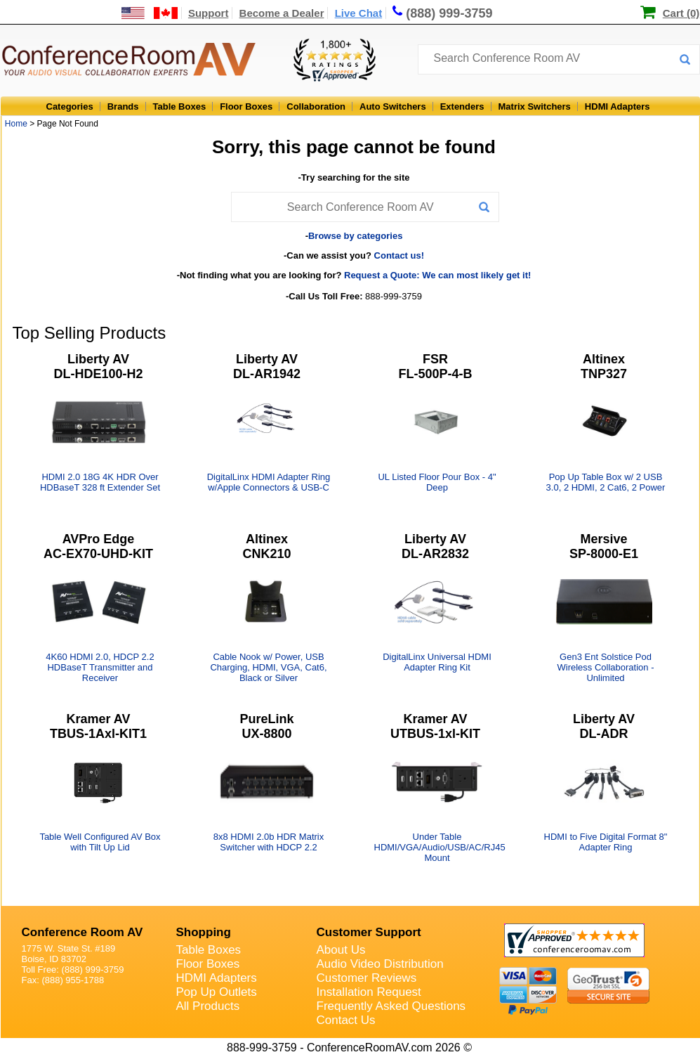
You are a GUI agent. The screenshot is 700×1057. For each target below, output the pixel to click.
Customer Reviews (367, 978)
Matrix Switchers (534, 106)
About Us (341, 950)
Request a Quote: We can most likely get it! (437, 275)
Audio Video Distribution (380, 964)
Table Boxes (179, 106)
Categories (69, 106)
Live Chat (359, 13)
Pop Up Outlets (216, 992)
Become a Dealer (281, 13)
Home (16, 124)
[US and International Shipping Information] (150, 13)
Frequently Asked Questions (391, 1006)
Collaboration (315, 106)
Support (208, 13)
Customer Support (369, 932)
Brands (123, 106)
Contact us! (399, 255)
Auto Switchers (392, 106)
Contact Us (346, 1020)
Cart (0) (681, 13)
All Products (208, 1006)
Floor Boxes (246, 106)
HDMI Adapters (617, 106)
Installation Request (369, 992)
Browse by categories (355, 236)
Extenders (462, 106)
